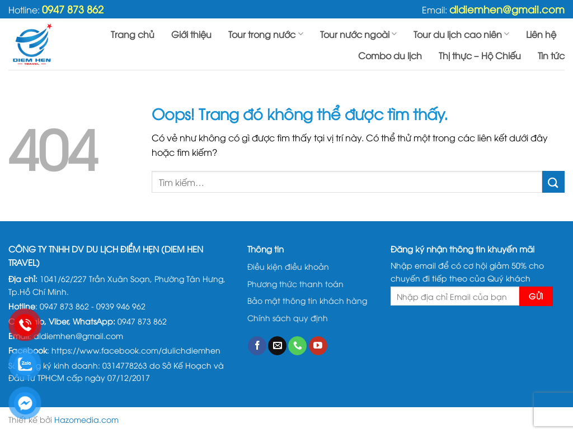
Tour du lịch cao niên (461, 34)
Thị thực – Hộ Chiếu (480, 55)
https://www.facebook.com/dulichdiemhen (135, 350)
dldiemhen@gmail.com (507, 9)
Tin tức (551, 55)
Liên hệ (541, 34)
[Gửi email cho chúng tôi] (277, 345)
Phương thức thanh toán (295, 283)
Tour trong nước (265, 34)
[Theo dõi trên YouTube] (318, 345)
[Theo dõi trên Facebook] (257, 345)
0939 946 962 (120, 306)
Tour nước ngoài (358, 34)
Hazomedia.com (86, 419)
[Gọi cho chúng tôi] (297, 345)
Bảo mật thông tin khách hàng (307, 300)
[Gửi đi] (553, 182)
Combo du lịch (390, 55)
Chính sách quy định (287, 317)
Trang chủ (132, 34)
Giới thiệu (191, 34)
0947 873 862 (73, 9)
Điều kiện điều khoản (288, 266)
